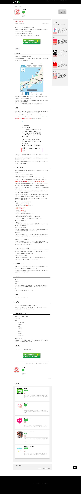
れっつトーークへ (32, 422)
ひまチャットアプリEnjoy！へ (32, 451)
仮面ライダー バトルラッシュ (43, 468)
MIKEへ (32, 394)
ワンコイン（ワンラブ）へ (32, 437)
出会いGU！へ (32, 408)
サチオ (50, 378)
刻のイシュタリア (19, 465)
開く (18, 48)
